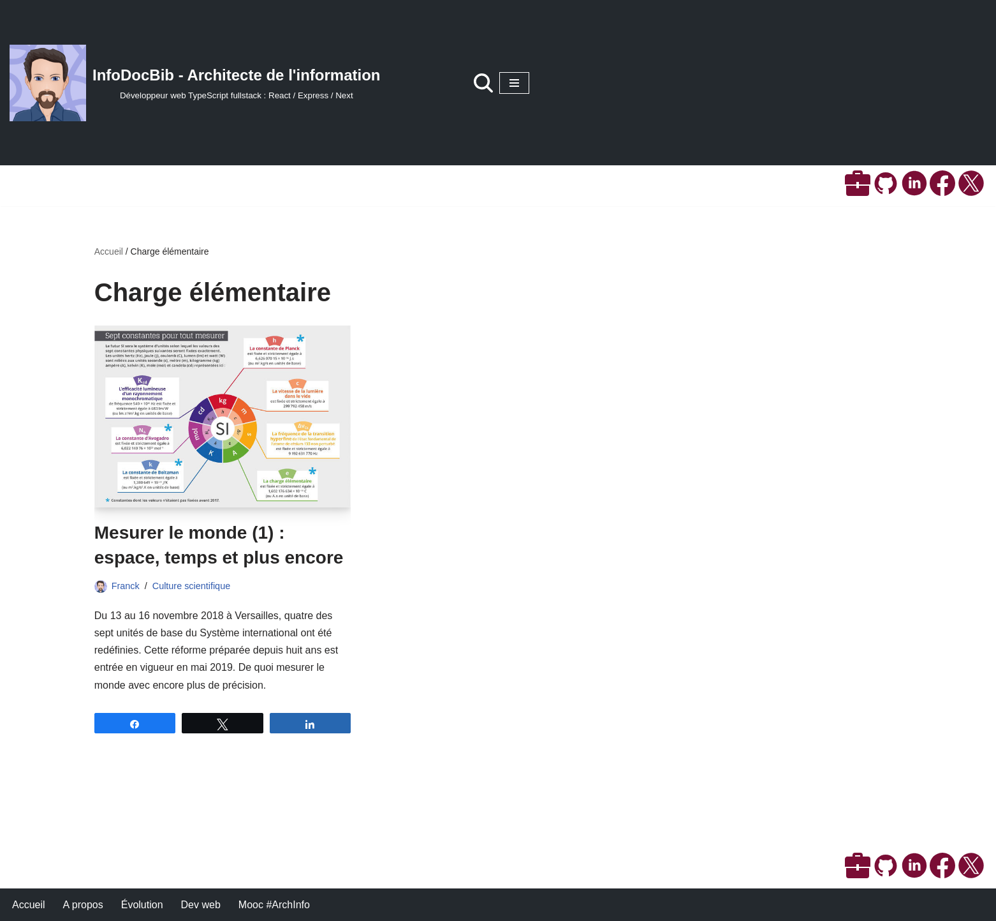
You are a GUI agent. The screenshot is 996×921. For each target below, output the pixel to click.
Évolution (142, 904)
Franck (126, 586)
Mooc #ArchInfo (274, 904)
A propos (83, 904)
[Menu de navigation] (514, 83)
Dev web (201, 904)
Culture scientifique (191, 586)
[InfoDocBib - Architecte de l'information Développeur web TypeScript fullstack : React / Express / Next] (195, 83)
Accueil (108, 251)
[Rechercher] (483, 83)
